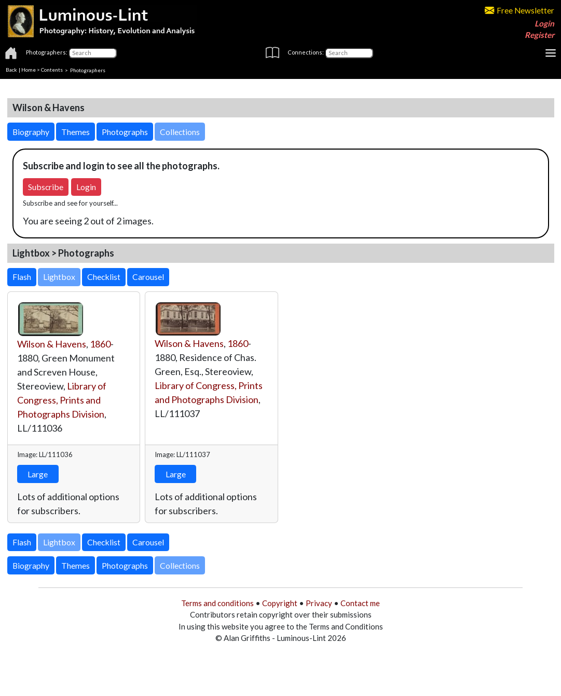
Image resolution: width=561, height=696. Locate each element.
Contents (52, 69)
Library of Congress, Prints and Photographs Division (61, 400)
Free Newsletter (519, 10)
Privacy (319, 603)
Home (28, 69)
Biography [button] (30, 132)
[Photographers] (93, 53)
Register (539, 34)
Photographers (87, 69)
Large (38, 474)
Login (544, 23)
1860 (100, 344)
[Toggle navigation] (550, 53)
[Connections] (349, 53)
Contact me (360, 603)
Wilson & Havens (51, 344)
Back (11, 69)
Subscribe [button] (45, 187)
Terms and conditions (217, 603)
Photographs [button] (125, 132)
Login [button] (86, 187)
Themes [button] (75, 132)
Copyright (279, 603)
